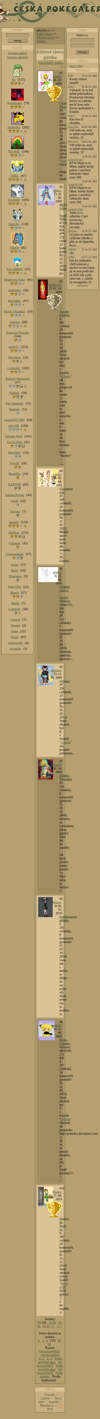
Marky (15, 603)
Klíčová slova (45, 37)
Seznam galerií (17, 53)
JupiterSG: (55, 285)
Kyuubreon (14, 103)
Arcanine (15, 648)
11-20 (52, 1322)
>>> (59, 1326)
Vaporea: (56, 670)
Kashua (14, 393)
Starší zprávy (82, 285)
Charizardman (15, 554)
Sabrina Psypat (14, 495)
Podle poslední (50, 1360)
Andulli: (56, 1025)
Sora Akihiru (14, 269)
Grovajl (15, 619)
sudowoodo (15, 643)
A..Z (41, 1358)
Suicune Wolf (13, 436)
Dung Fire (73, 126)
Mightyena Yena (14, 279)
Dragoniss (15, 576)
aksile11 (14, 347)
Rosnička (14, 474)
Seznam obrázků (17, 57)
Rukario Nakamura (17, 378)
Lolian (71, 256)
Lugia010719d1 (75, 159)
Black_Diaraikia (14, 311)
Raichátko (14, 301)
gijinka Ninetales (65, 777)
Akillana (72, 231)
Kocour (15, 511)
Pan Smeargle (14, 403)
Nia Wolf (13, 151)
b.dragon (14, 543)
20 (59, 1340)
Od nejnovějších (49, 1351)
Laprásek (14, 609)
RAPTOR (14, 484)
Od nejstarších (50, 1355)
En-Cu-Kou (14, 442)
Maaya (14, 592)
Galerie (45, 1398)
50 (49, 1344)
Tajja (70, 75)
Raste (14, 570)
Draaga (15, 625)
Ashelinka (14, 290)
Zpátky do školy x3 (64, 1224)
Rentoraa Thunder (17, 332)
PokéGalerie (44, 34)
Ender (71, 86)
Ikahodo (14, 409)
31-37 (46, 1326)
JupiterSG (13, 127)
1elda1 (14, 175)
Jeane (14, 631)
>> (52, 1326)
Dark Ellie (14, 587)
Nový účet (76, 66)
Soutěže (54, 1402)
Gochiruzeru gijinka (68, 918)
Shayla (14, 247)
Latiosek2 (13, 368)
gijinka (41, 41)
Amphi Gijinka (64, 313)
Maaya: (57, 902)
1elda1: (57, 76)
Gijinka (65, 161)
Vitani (14, 637)
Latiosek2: (55, 764)
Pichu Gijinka (64, 1041)
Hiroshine (14, 357)
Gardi (14, 501)
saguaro (14, 522)
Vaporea (14, 322)
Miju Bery (14, 452)
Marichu (13, 224)
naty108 (14, 425)
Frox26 (14, 463)
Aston (14, 564)
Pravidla (50, 1394)
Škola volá (63, 1285)
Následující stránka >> (51, 64)
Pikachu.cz (47, 1405)
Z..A (49, 1358)
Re (14, 79)
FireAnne (14, 200)
